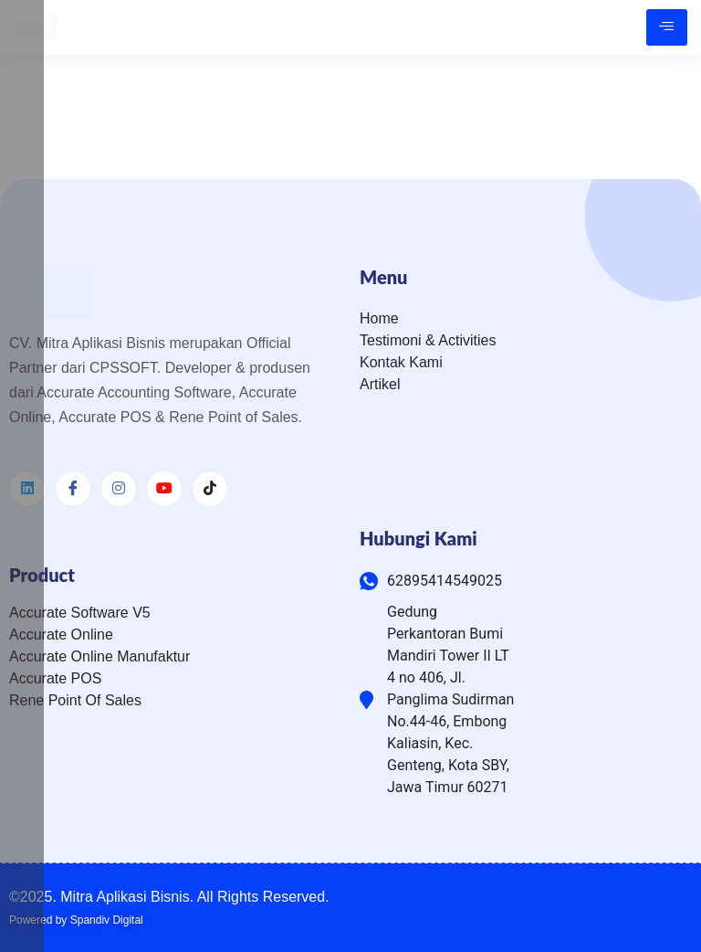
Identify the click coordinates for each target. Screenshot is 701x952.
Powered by (76, 920)
